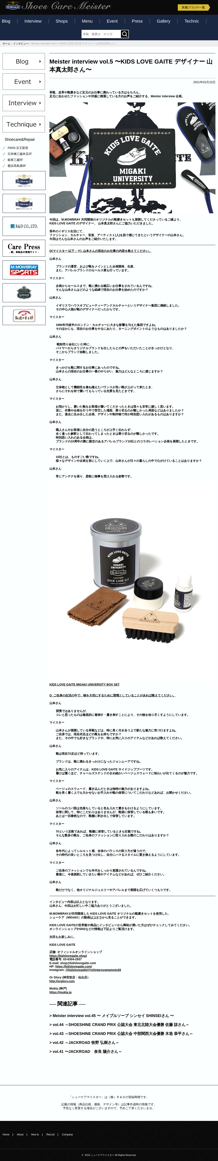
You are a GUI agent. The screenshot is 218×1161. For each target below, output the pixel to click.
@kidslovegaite (76, 970)
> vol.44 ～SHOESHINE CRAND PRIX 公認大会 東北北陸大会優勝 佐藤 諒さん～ (119, 1025)
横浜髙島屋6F (17, 165)
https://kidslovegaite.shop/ (68, 956)
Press (137, 21)
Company (67, 1134)
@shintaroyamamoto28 (104, 970)
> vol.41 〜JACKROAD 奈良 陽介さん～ (85, 1051)
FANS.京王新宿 (18, 148)
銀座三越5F (15, 159)
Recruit (50, 1134)
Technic (192, 21)
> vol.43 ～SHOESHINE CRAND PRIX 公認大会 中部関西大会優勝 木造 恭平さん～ (121, 1034)
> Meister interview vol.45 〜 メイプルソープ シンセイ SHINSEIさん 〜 (111, 1016)
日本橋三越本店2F (20, 153)
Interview (33, 21)
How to (35, 1134)
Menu (87, 21)
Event (112, 21)
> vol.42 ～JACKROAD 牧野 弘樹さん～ (84, 1042)
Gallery (163, 21)
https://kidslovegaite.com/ (73, 966)
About (20, 1134)
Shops (62, 21)
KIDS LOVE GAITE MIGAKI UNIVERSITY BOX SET (84, 684)
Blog (6, 21)
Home (6, 1134)
